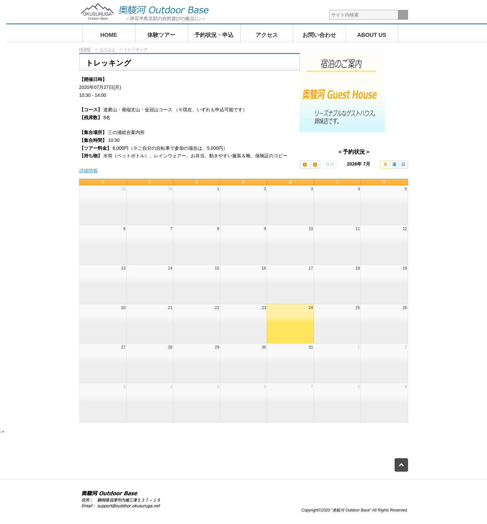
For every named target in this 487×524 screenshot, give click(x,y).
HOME (108, 35)
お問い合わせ (319, 35)
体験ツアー (161, 35)
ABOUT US (371, 35)
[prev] (305, 165)
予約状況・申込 (213, 35)
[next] (315, 165)
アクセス (267, 35)
